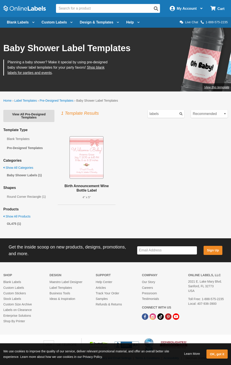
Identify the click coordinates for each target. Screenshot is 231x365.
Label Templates (25, 100)
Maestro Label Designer (66, 282)
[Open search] (156, 9)
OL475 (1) (14, 223)
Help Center (104, 282)
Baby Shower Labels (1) (24, 175)
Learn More (192, 353)
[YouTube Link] (176, 316)
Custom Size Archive (17, 304)
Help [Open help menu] (133, 22)
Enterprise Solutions (17, 315)
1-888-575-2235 (214, 22)
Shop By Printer (14, 321)
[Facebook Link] (145, 316)
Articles (101, 287)
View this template (216, 87)
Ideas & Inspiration (62, 299)
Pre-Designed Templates (56, 100)
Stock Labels (12, 299)
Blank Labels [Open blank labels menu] (21, 22)
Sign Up (213, 250)
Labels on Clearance (17, 310)
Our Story (148, 282)
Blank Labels (12, 282)
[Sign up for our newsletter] (167, 250)
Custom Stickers (14, 293)
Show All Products (17, 216)
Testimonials (150, 299)
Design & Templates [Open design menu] (99, 22)
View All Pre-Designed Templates (29, 116)
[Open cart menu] (217, 8)
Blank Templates (18, 139)
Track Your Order (107, 293)
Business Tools (60, 293)
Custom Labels (13, 287)
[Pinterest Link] (168, 316)
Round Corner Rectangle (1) (26, 196)
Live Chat (189, 22)
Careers (147, 287)
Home (7, 100)
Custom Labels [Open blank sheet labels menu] (57, 22)
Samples (102, 299)
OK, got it (217, 354)
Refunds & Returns (109, 304)
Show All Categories (18, 167)
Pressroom (149, 293)
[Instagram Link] (153, 316)
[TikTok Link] (161, 316)
